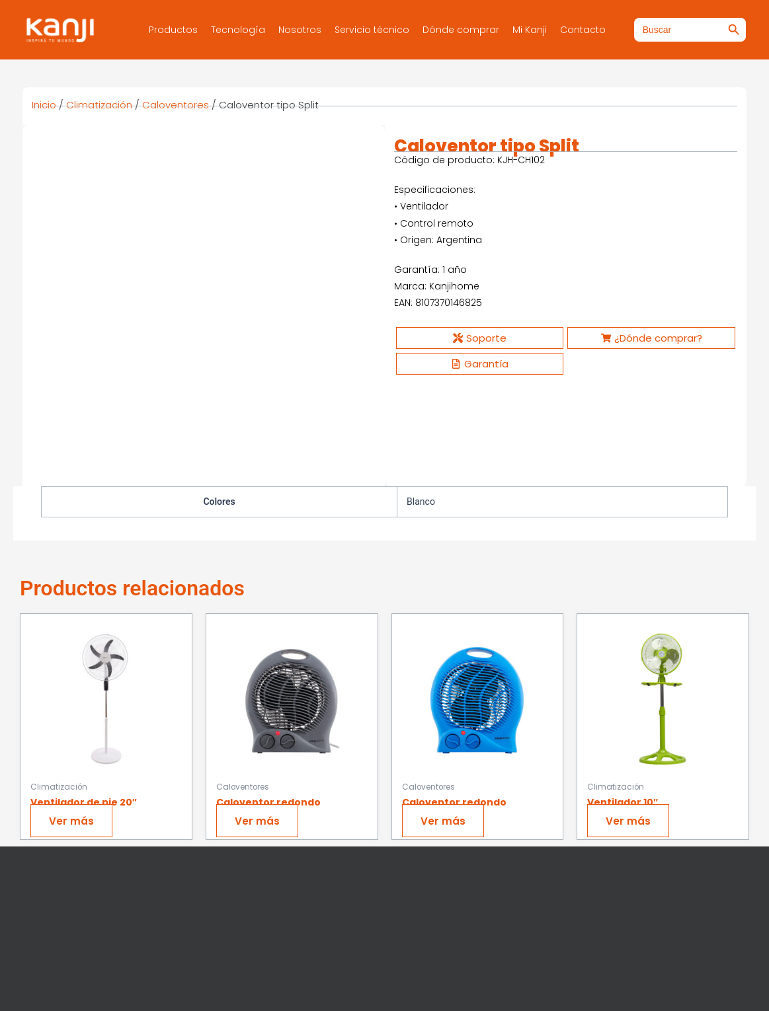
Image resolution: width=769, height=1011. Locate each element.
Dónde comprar (461, 29)
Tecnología (238, 29)
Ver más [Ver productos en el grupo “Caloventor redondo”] (259, 723)
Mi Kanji (529, 29)
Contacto (583, 29)
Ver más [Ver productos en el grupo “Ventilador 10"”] (630, 723)
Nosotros (299, 29)
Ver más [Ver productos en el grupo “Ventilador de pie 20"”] (73, 723)
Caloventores (175, 105)
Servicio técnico (372, 29)
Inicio (44, 105)
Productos (173, 29)
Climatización (99, 105)
